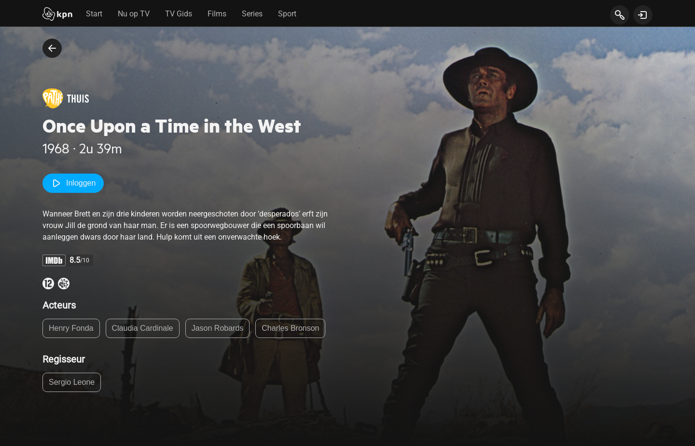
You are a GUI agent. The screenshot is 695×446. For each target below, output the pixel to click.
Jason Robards (218, 328)
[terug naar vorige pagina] (52, 48)
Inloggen (73, 183)
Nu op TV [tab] (134, 13)
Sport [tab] (287, 13)
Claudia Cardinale (142, 328)
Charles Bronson (290, 328)
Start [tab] (94, 13)
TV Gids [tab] (178, 13)
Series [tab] (252, 13)
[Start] (57, 15)
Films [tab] (217, 13)
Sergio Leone (72, 382)
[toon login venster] (643, 15)
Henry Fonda (71, 328)
